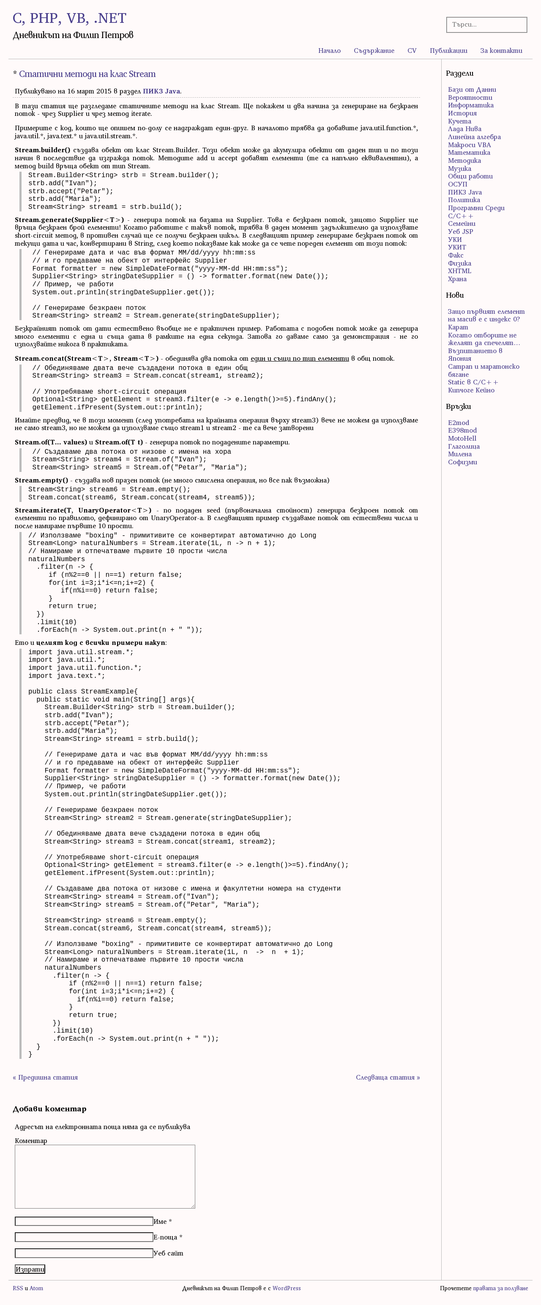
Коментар (31, 1140)
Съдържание (374, 50)
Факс (456, 255)
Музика (459, 168)
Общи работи (470, 176)
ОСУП (457, 184)
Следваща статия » (388, 1077)
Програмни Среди (476, 207)
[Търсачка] (483, 24)
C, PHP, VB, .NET (69, 17)
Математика (469, 152)
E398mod (462, 430)
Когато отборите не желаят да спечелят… (484, 339)
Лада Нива (464, 128)
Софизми (462, 462)
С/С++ (461, 215)
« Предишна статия (45, 1077)
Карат (458, 327)
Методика (464, 160)
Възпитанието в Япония (475, 354)
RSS (18, 1288)
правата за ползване (500, 1288)
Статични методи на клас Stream (87, 74)
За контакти (501, 50)
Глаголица (464, 446)
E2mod (458, 422)
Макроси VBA (469, 144)
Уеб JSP (460, 231)
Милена (460, 454)
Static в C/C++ (473, 382)
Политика (464, 199)
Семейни (461, 223)
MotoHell (462, 438)
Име (160, 1221)
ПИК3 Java (161, 91)
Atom (36, 1288)
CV (412, 50)
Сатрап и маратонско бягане (483, 370)
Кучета (459, 121)
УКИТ (457, 247)
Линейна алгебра (474, 136)
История (462, 113)
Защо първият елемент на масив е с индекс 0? (486, 315)
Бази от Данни (472, 89)
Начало (329, 50)
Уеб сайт (168, 1253)
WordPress (287, 1288)
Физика (459, 263)
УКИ (455, 239)
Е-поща (165, 1237)
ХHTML (459, 270)
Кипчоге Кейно (471, 390)
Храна (457, 278)
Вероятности (470, 97)
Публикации (448, 50)
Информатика (471, 105)
